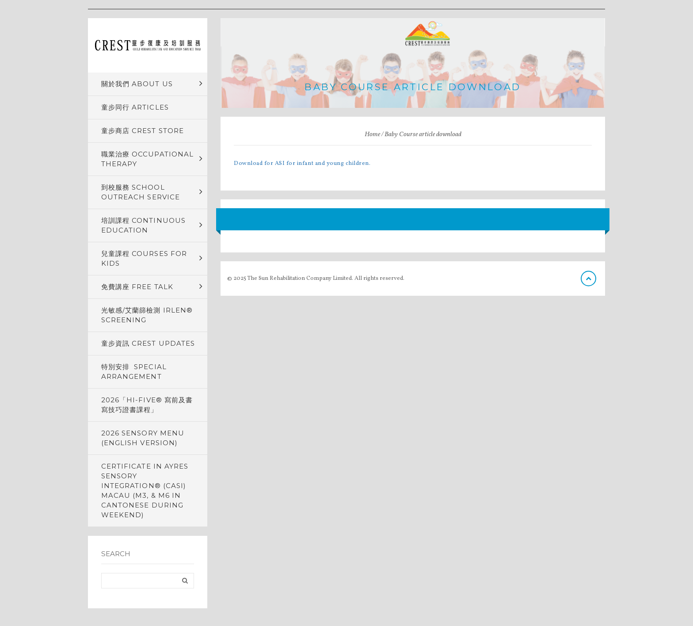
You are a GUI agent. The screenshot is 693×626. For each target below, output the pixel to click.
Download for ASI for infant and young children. (302, 164)
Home (372, 134)
